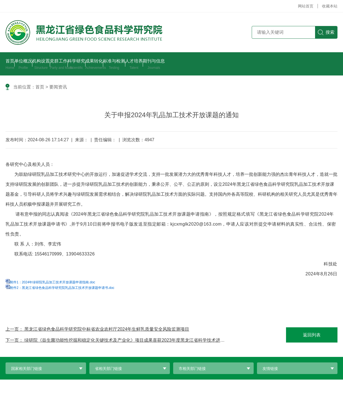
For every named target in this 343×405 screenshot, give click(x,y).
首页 (39, 87)
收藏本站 (329, 6)
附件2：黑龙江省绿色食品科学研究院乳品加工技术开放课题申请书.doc (62, 288)
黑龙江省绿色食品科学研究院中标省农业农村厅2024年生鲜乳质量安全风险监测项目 (106, 329)
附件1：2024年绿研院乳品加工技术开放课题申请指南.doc (52, 282)
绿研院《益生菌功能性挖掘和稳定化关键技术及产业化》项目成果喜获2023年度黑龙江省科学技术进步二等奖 (131, 340)
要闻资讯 (58, 87)
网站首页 (305, 6)
